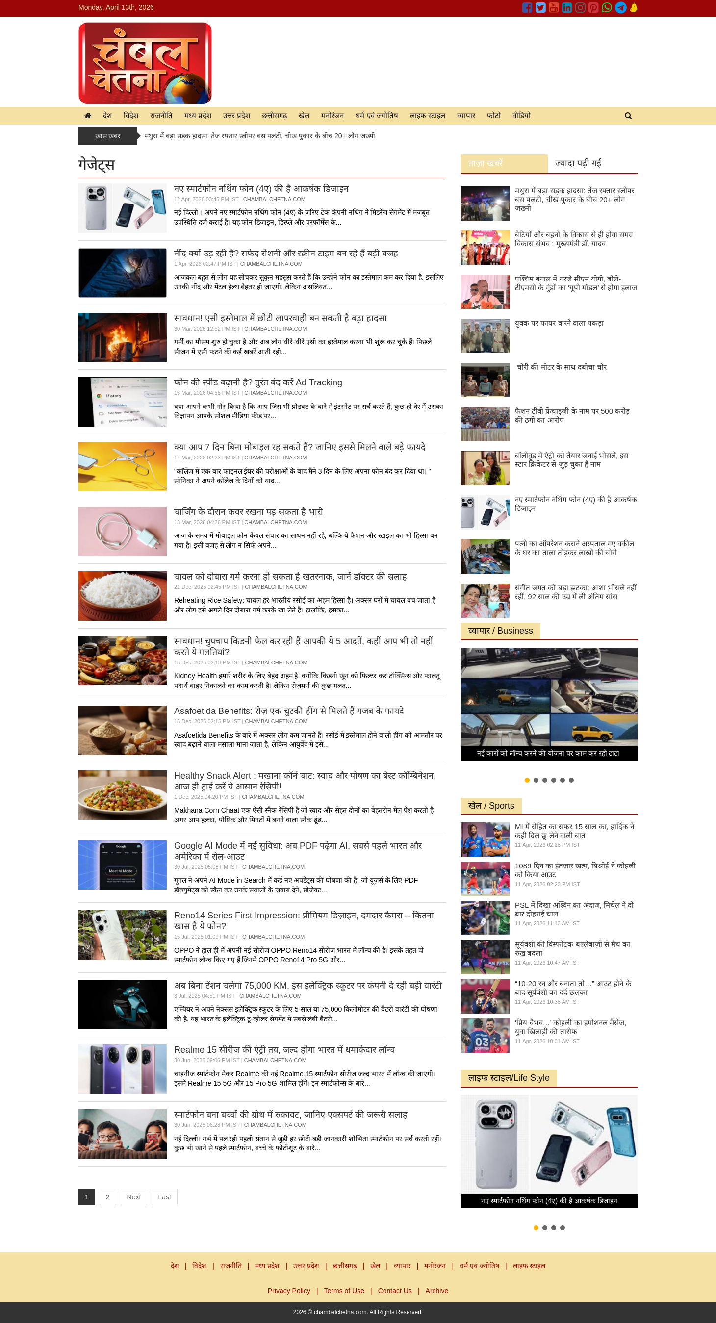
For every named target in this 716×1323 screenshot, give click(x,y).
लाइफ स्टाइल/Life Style (509, 1078)
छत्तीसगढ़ (274, 115)
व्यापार (466, 115)
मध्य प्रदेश (197, 115)
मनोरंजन (332, 115)
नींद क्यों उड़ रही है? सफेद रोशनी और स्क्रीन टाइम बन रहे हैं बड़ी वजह (286, 253)
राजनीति (161, 115)
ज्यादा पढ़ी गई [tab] (578, 163)
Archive (437, 1291)
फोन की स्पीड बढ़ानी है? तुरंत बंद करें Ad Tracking (258, 382)
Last (164, 1197)
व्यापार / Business (500, 631)
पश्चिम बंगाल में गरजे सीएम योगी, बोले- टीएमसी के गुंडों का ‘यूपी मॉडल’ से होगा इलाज (576, 283)
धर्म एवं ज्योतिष (377, 115)
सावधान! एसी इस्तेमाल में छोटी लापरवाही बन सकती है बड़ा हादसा (280, 318)
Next (134, 1197)
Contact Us (395, 1291)
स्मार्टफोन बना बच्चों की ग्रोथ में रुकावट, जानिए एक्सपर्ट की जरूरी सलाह (291, 1114)
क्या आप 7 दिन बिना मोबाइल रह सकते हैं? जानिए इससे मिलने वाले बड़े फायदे (300, 447)
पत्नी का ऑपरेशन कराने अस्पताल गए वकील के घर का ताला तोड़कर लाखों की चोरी (574, 548)
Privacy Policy (289, 1291)
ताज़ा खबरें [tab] (485, 163)
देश (107, 115)
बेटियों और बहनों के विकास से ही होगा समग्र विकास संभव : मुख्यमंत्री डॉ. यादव (574, 239)
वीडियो (521, 115)
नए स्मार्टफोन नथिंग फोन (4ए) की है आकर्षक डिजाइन (261, 189)
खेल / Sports (491, 806)
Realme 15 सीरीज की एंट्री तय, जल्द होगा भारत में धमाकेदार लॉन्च (284, 1050)
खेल (304, 115)
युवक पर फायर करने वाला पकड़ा (559, 323)
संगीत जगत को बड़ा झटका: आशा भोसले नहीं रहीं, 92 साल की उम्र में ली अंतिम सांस (576, 592)
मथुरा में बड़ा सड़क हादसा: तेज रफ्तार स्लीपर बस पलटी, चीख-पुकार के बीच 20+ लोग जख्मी (260, 136)
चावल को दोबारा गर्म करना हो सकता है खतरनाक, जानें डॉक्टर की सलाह (290, 577)
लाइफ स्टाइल (427, 115)
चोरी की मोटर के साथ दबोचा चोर (561, 367)
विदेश (131, 115)
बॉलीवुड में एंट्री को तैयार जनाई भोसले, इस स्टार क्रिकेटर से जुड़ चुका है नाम (571, 459)
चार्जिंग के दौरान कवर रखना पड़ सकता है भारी (248, 512)
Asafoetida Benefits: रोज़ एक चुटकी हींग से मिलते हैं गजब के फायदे (289, 711)
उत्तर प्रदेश (236, 115)
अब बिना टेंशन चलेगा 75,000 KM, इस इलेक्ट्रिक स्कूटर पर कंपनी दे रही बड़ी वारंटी (308, 986)
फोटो (494, 115)
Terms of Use (344, 1291)
